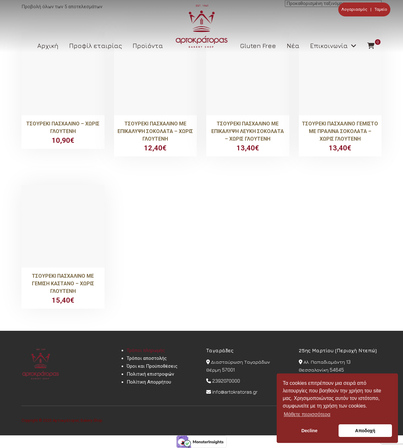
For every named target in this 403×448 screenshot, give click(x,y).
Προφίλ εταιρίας (95, 45)
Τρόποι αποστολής (147, 358)
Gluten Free (258, 45)
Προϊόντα (148, 45)
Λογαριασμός (354, 9)
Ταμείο (381, 9)
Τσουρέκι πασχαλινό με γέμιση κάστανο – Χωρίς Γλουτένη (63, 283)
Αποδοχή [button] (365, 430)
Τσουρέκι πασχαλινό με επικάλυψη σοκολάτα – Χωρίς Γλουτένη (155, 131)
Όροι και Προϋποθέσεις (152, 366)
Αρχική (47, 45)
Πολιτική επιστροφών (150, 374)
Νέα (293, 45)
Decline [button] (309, 430)
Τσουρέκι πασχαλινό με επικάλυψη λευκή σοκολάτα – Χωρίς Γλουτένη (247, 131)
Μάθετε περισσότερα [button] (307, 414)
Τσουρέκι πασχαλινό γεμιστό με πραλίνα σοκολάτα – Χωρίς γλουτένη (340, 131)
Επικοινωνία (329, 45)
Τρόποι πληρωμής (146, 350)
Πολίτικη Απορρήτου (149, 382)
